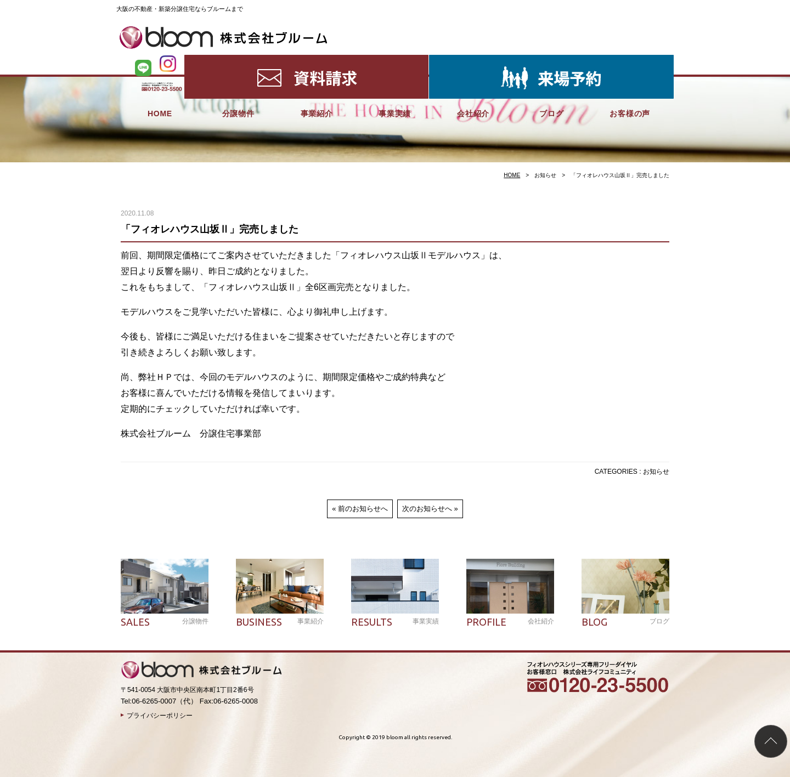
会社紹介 (473, 60)
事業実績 (395, 60)
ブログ (551, 60)
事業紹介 (317, 60)
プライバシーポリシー (160, 715)
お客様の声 (630, 60)
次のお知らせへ (427, 508)
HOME (160, 60)
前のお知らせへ (363, 508)
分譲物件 (238, 60)
